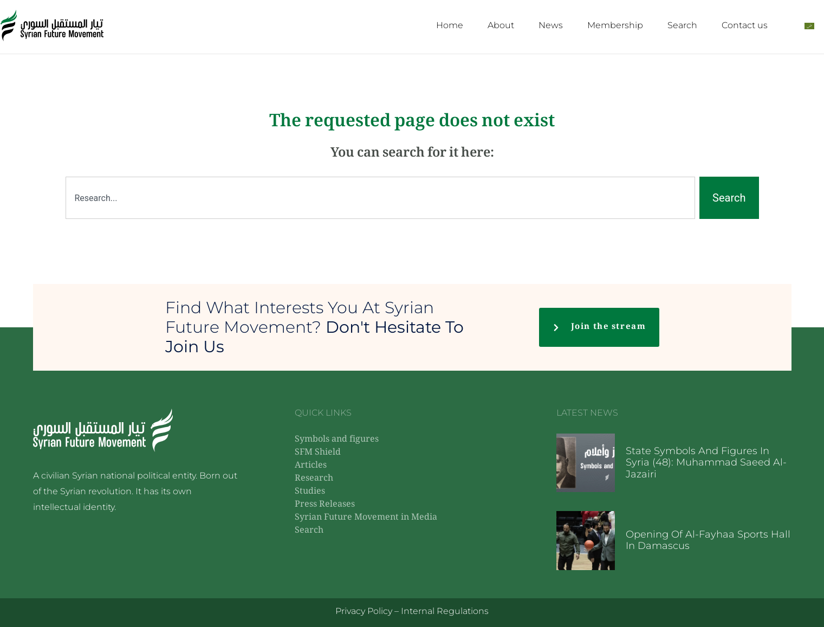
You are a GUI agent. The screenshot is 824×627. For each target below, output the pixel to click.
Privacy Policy (363, 611)
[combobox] (381, 198)
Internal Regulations (445, 611)
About (501, 25)
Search (682, 25)
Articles (311, 465)
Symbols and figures (337, 439)
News (550, 25)
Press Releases (325, 504)
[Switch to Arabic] (809, 25)
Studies (310, 491)
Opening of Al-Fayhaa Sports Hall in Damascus (708, 540)
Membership (615, 25)
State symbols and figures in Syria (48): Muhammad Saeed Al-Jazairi (706, 462)
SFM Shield (318, 452)
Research (314, 478)
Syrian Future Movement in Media (366, 517)
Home (449, 25)
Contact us (745, 25)
